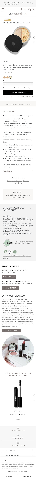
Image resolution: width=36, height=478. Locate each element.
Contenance (7, 81)
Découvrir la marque (11, 330)
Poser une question (10, 288)
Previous (34, 37)
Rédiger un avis (9, 277)
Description (9, 112)
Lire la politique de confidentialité (10, 468)
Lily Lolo (8, 19)
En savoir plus (7, 72)
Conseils (7, 171)
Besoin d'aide (7, 97)
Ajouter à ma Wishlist (26, 97)
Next (34, 42)
